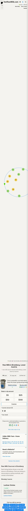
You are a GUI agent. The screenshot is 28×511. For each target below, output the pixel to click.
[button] (4, 184)
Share (5, 375)
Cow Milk (6, 505)
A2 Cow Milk (13, 505)
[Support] (23, 2)
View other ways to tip (14, 429)
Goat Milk (21, 505)
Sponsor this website (14, 461)
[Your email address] (14, 417)
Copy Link (13, 375)
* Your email (4, 415)
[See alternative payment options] (16, 425)
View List (22, 375)
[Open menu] (25, 2)
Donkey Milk (14, 507)
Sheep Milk (6, 507)
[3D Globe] (20, 2)
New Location (24, 6)
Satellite (25, 8)
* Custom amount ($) (7, 408)
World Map (17, 6)
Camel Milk (22, 507)
